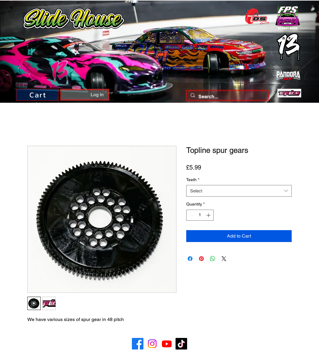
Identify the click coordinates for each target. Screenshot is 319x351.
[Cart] (37, 95)
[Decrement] (191, 215)
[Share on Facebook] (190, 258)
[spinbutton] (200, 215)
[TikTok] (181, 344)
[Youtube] (167, 344)
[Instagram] (152, 344)
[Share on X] (224, 258)
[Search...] (226, 96)
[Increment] (209, 215)
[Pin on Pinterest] (201, 258)
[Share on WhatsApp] (212, 258)
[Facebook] (137, 344)
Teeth (192, 179)
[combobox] (239, 191)
